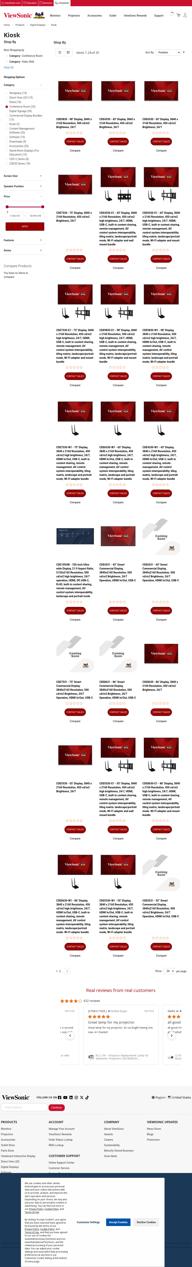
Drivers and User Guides (63, 1179)
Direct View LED (10, 1161)
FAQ (51, 1201)
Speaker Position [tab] (14, 186)
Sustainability (112, 1145)
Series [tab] (7, 250)
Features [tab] (9, 240)
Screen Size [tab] (11, 176)
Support (159, 15)
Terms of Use (96, 1239)
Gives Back (110, 1156)
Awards (108, 1134)
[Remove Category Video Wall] (7, 62)
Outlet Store (8, 1145)
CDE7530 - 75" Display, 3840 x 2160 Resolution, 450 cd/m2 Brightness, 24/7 (74, 217)
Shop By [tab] (60, 43)
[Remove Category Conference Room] (7, 56)
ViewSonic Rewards (135, 15)
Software (6, 1172)
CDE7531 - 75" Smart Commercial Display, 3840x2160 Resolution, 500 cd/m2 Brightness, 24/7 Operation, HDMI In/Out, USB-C (74, 690)
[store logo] (24, 15)
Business (47, 3)
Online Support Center (61, 1162)
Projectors (74, 15)
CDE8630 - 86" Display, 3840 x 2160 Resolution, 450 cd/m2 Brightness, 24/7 (160, 686)
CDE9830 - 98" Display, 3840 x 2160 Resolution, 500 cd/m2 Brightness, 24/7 (74, 123)
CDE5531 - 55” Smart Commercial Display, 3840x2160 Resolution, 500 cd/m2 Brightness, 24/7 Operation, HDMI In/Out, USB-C (160, 908)
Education (32, 3)
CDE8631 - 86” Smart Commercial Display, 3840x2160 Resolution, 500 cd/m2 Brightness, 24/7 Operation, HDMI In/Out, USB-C (117, 690)
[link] (121, 1057)
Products (20, 25)
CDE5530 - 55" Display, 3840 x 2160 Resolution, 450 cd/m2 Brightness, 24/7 (74, 787)
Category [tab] (9, 85)
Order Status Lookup (61, 1139)
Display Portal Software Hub (65, 1184)
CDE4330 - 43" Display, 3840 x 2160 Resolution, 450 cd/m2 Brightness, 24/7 (117, 123)
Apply (25, 226)
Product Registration (61, 1173)
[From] (15, 216)
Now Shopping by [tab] (14, 50)
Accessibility (56, 1211)
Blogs (150, 1134)
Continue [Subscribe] (56, 1107)
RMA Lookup (56, 1145)
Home (7, 25)
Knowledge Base (58, 1206)
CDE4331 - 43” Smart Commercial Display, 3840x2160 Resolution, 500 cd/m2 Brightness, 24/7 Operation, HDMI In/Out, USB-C (117, 572)
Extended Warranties (61, 1195)
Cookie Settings (96, 1263)
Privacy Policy (81, 1239)
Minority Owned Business (119, 1150)
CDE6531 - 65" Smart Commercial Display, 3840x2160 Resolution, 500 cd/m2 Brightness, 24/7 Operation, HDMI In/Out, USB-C (160, 572)
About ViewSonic (114, 1129)
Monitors (55, 15)
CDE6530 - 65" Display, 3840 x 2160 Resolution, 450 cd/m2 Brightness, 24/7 (160, 123)
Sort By (149, 52)
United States (179, 1098)
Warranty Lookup (58, 1190)
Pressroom (153, 1139)
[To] (35, 216)
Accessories (95, 15)
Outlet (112, 15)
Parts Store (7, 1150)
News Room (154, 1129)
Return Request (58, 1222)
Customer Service (59, 1168)
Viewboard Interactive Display (18, 1156)
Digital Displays (38, 25)
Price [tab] (7, 196)
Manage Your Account (62, 1129)
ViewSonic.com (12, 3)
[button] (75, 150)
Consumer (63, 3)
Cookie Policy (111, 1239)
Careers (108, 1139)
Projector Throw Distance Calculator (70, 1217)
